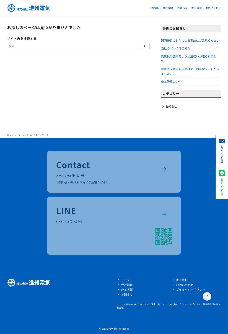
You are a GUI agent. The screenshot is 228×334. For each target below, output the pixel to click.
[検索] (78, 46)
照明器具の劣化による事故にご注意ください (190, 40)
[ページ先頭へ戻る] (207, 296)
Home (10, 134)
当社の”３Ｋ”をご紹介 (175, 48)
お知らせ (182, 8)
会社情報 (154, 8)
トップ (125, 280)
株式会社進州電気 (118, 329)
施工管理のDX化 (171, 81)
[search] (145, 46)
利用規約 (207, 304)
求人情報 (196, 8)
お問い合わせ (213, 8)
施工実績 (168, 8)
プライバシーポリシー (190, 289)
